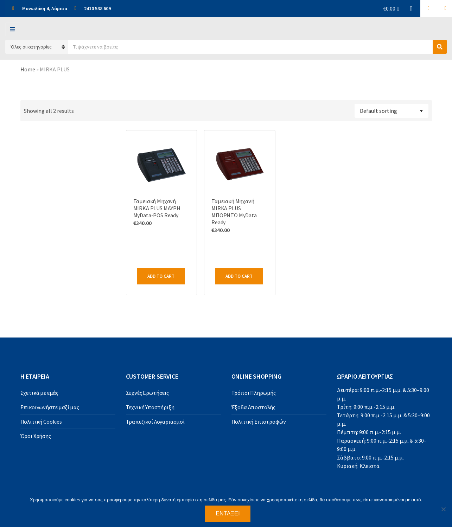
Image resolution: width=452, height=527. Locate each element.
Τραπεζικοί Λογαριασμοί (155, 421)
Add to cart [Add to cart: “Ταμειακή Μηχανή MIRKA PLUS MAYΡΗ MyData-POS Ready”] (160, 276)
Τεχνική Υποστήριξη (150, 407)
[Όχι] (443, 509)
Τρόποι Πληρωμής (253, 392)
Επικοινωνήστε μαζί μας (49, 407)
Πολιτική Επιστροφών (258, 421)
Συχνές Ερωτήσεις (147, 392)
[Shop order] (391, 111)
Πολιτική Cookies (41, 421)
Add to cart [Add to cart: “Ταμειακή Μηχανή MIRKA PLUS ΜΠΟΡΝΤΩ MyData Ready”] (239, 276)
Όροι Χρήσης (35, 435)
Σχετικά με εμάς (39, 392)
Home (27, 69)
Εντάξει (228, 513)
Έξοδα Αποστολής (253, 407)
